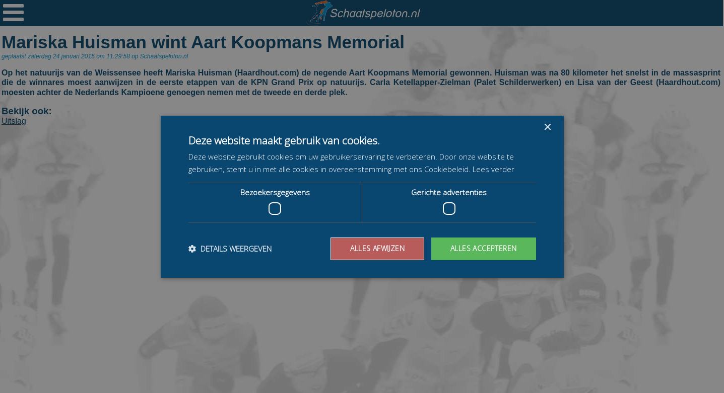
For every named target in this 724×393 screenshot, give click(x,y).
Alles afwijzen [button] (377, 248)
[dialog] (362, 196)
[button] (230, 248)
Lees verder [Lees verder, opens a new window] (493, 169)
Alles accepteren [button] (483, 248)
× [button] (547, 127)
